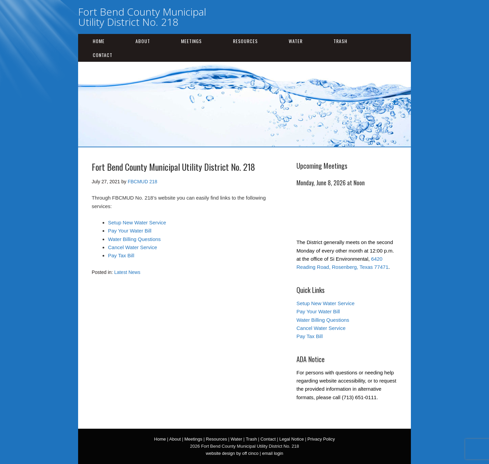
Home (99, 40)
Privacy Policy (321, 439)
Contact (102, 54)
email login (272, 453)
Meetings (191, 40)
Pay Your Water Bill (129, 231)
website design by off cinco (232, 453)
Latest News (127, 272)
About (142, 40)
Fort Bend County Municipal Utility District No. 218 (142, 17)
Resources (245, 40)
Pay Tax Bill (121, 255)
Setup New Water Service (137, 222)
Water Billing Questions (134, 239)
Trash (340, 40)
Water (296, 40)
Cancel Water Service (132, 247)
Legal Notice (291, 439)
